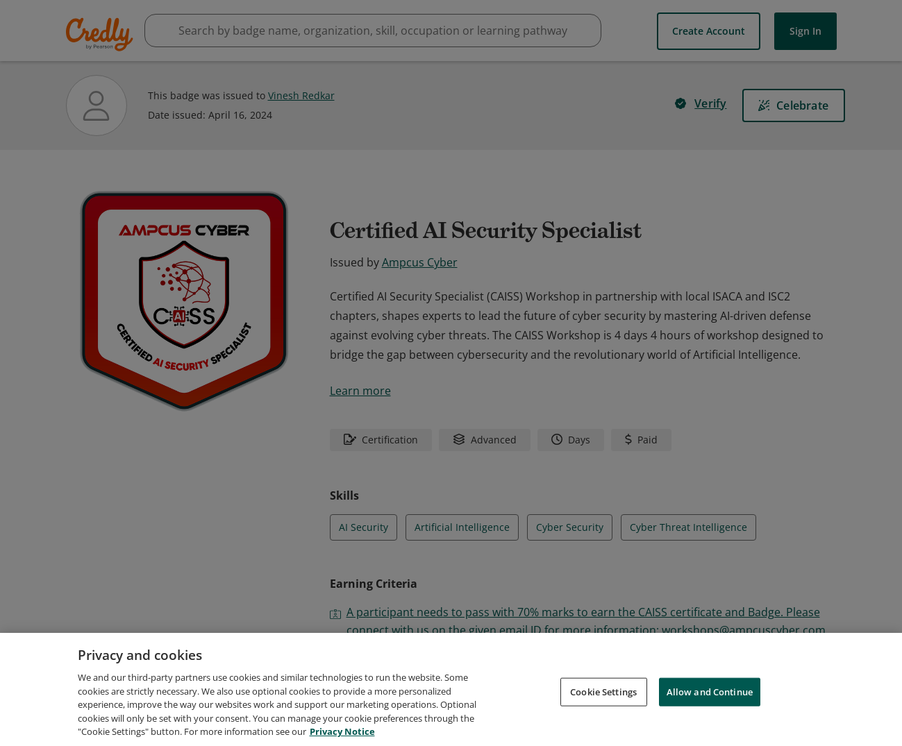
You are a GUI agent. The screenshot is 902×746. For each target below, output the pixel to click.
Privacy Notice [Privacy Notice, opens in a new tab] (342, 732)
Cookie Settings (603, 692)
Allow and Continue (710, 692)
